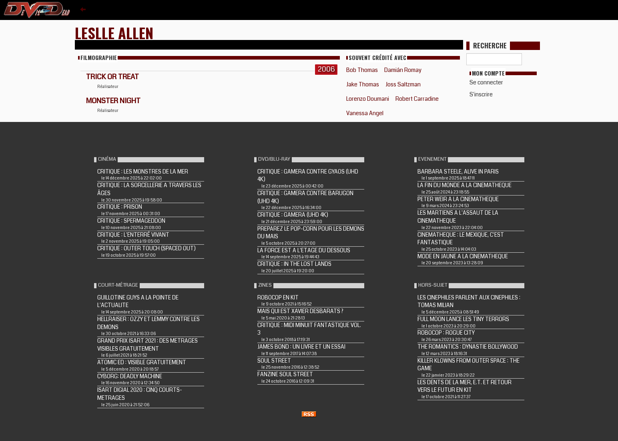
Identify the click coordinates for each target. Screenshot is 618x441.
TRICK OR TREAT (112, 77)
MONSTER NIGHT (113, 101)
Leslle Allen (114, 32)
